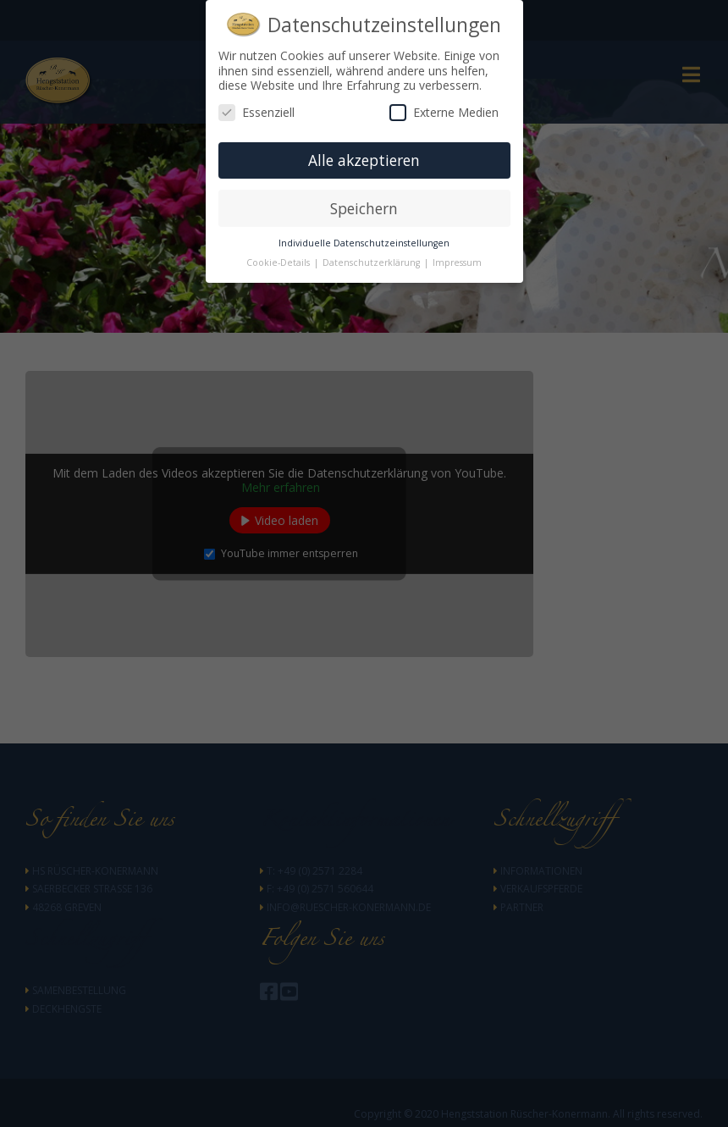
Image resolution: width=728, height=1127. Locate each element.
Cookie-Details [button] (279, 262)
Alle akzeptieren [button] (364, 160)
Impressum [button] (457, 262)
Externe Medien (444, 112)
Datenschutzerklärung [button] (372, 262)
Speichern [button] (364, 208)
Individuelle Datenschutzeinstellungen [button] (364, 243)
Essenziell (256, 112)
